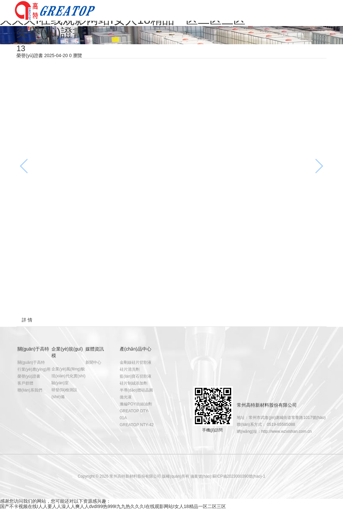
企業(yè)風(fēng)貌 (68, 369)
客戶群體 (25, 383)
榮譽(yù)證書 (28, 376)
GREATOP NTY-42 (137, 425)
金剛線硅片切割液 (135, 362)
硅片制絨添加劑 (133, 383)
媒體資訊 (94, 349)
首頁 (21, 41)
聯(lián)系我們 (29, 390)
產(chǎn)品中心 (135, 349)
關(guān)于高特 (33, 349)
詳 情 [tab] (27, 319)
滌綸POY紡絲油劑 (136, 404)
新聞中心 (93, 362)
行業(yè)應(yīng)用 (33, 369)
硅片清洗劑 (130, 369)
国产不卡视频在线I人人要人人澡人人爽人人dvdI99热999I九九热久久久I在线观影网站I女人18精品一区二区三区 (113, 506)
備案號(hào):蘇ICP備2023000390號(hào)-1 (227, 476)
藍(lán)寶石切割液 (136, 376)
